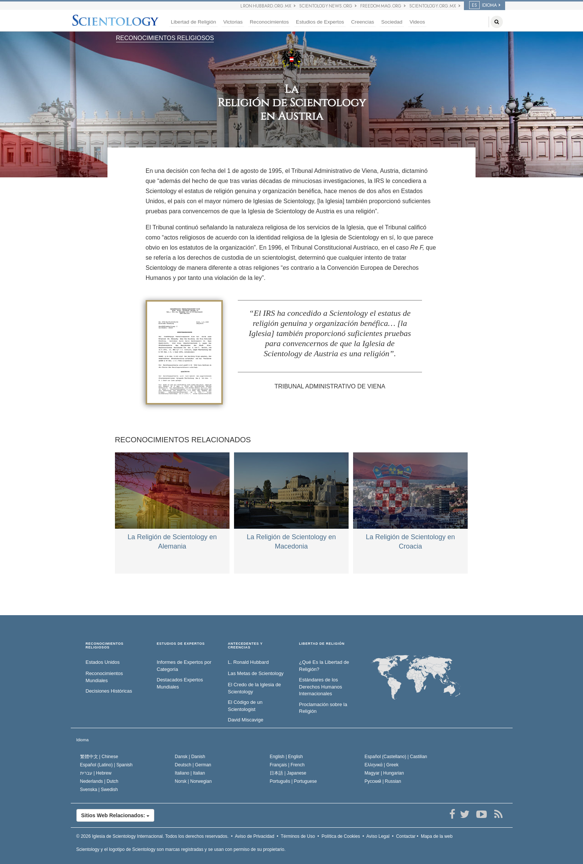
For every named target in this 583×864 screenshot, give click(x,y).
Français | (287, 764)
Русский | (383, 781)
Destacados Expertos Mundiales (180, 683)
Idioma (82, 740)
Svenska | (99, 789)
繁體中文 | (99, 756)
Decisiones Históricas (109, 691)
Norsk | (193, 781)
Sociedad (392, 22)
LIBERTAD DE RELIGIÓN (322, 643)
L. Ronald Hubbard (248, 662)
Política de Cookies (341, 836)
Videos (417, 22)
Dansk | (190, 756)
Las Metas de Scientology (256, 673)
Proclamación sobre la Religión (323, 708)
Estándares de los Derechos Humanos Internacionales (320, 686)
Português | (293, 781)
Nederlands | (99, 781)
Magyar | (384, 773)
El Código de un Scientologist (245, 705)
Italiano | (190, 773)
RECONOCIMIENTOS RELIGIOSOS (165, 38)
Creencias (362, 22)
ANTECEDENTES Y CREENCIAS (245, 645)
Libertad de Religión (193, 22)
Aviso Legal (377, 836)
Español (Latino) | (106, 764)
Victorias (233, 22)
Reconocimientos (269, 22)
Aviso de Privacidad (254, 836)
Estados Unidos (103, 662)
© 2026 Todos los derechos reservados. (152, 836)
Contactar (406, 836)
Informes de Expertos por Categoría (184, 665)
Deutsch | (193, 764)
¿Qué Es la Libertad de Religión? (324, 665)
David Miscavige (246, 720)
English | (286, 756)
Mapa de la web (437, 836)
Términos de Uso (298, 836)
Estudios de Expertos (320, 22)
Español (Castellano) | (396, 756)
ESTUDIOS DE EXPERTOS (181, 643)
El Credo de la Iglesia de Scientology (254, 688)
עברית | (96, 773)
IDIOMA (483, 5)
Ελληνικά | (382, 764)
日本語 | (288, 773)
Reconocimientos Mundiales (104, 677)
